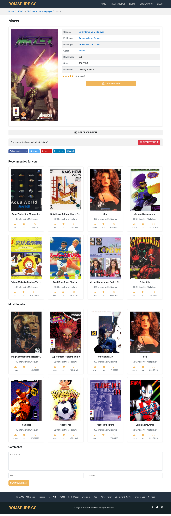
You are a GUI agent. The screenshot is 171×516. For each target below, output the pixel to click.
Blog (160, 5)
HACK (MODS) (111, 5)
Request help (149, 144)
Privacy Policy (106, 499)
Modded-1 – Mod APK (47, 499)
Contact (151, 499)
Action (82, 53)
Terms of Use (139, 499)
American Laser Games (90, 40)
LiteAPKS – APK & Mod (25, 499)
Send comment (19, 485)
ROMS (128, 5)
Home (94, 5)
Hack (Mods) (73, 499)
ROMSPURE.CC (23, 5)
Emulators (144, 5)
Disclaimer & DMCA (123, 499)
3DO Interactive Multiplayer (39, 14)
